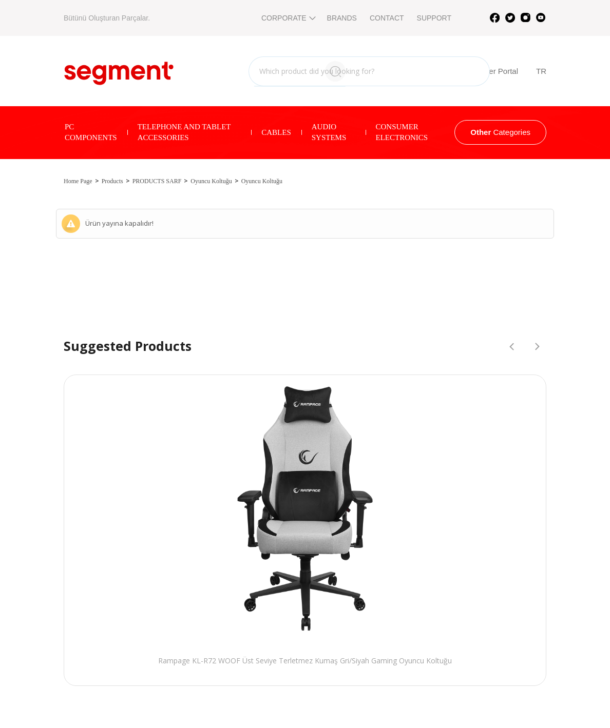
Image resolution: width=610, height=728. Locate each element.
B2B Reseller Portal (475, 71)
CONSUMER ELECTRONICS (402, 132)
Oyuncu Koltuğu (211, 181)
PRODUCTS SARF (157, 181)
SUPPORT (434, 18)
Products (112, 181)
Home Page (78, 181)
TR (541, 71)
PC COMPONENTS (91, 132)
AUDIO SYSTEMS (329, 132)
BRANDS (342, 18)
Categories (500, 132)
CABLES (276, 132)
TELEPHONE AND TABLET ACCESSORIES (184, 132)
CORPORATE (287, 18)
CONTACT (387, 18)
